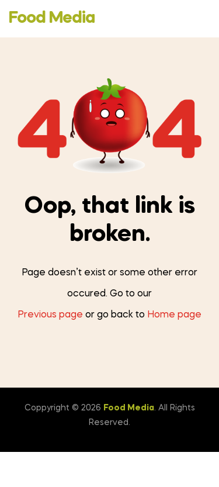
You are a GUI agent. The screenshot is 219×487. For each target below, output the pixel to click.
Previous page (50, 315)
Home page (174, 315)
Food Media (52, 18)
